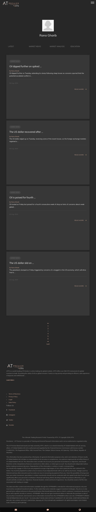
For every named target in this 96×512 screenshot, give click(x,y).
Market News (35, 46)
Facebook (12, 410)
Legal (10, 399)
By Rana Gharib (14, 71)
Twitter (11, 420)
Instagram (12, 415)
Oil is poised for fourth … (22, 197)
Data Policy (12, 402)
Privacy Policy (13, 396)
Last (48, 344)
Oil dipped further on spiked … (25, 66)
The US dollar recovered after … (26, 131)
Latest (11, 46)
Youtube (11, 425)
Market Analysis (57, 46)
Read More (79, 89)
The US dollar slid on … (21, 262)
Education (75, 46)
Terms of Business (14, 394)
